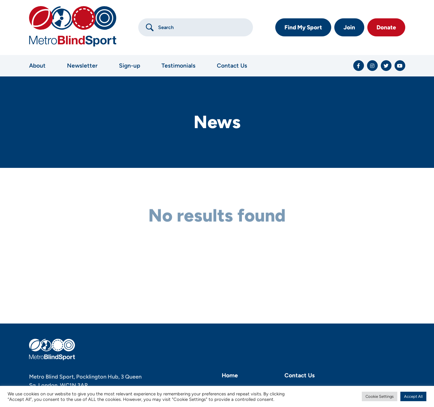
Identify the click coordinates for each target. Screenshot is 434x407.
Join (349, 27)
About (37, 65)
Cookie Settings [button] (379, 396)
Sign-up (129, 65)
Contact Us (232, 65)
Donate (386, 27)
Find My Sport (303, 27)
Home (230, 375)
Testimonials (178, 65)
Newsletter (82, 65)
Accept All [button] (413, 396)
